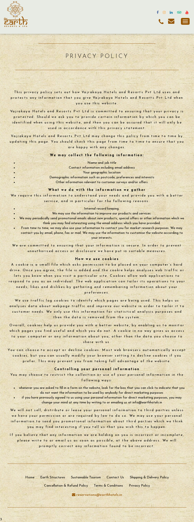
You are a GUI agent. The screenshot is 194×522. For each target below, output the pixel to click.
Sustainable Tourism (86, 477)
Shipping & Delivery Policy (149, 477)
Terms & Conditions (108, 486)
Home (29, 477)
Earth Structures (52, 477)
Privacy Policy (139, 486)
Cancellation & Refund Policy (66, 486)
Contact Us (115, 477)
